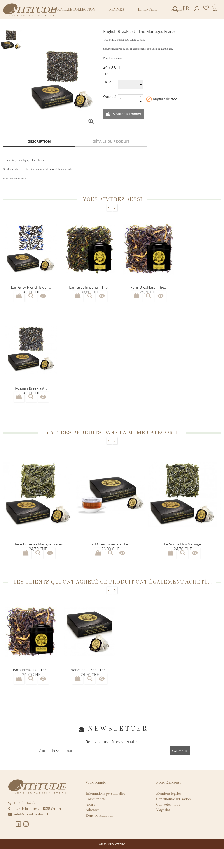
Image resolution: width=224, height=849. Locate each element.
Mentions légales (168, 794)
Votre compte (96, 782)
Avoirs (90, 805)
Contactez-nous (168, 805)
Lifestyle (147, 9)
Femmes (116, 9)
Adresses (92, 810)
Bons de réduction (99, 816)
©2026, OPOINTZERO (112, 844)
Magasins (163, 810)
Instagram (26, 824)
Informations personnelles (105, 794)
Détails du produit (111, 141)
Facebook (18, 824)
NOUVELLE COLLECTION (74, 9)
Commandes (95, 799)
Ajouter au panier (127, 113)
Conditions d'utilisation (173, 799)
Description (39, 141)
